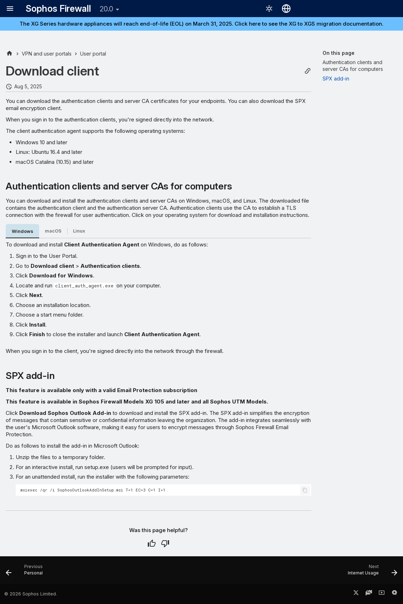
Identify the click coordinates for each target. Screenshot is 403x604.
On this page (339, 53)
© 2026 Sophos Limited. (30, 594)
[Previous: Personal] (26, 572)
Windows (22, 231)
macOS (53, 231)
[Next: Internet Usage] (370, 572)
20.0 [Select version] (106, 9)
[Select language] (286, 8)
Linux (79, 231)
